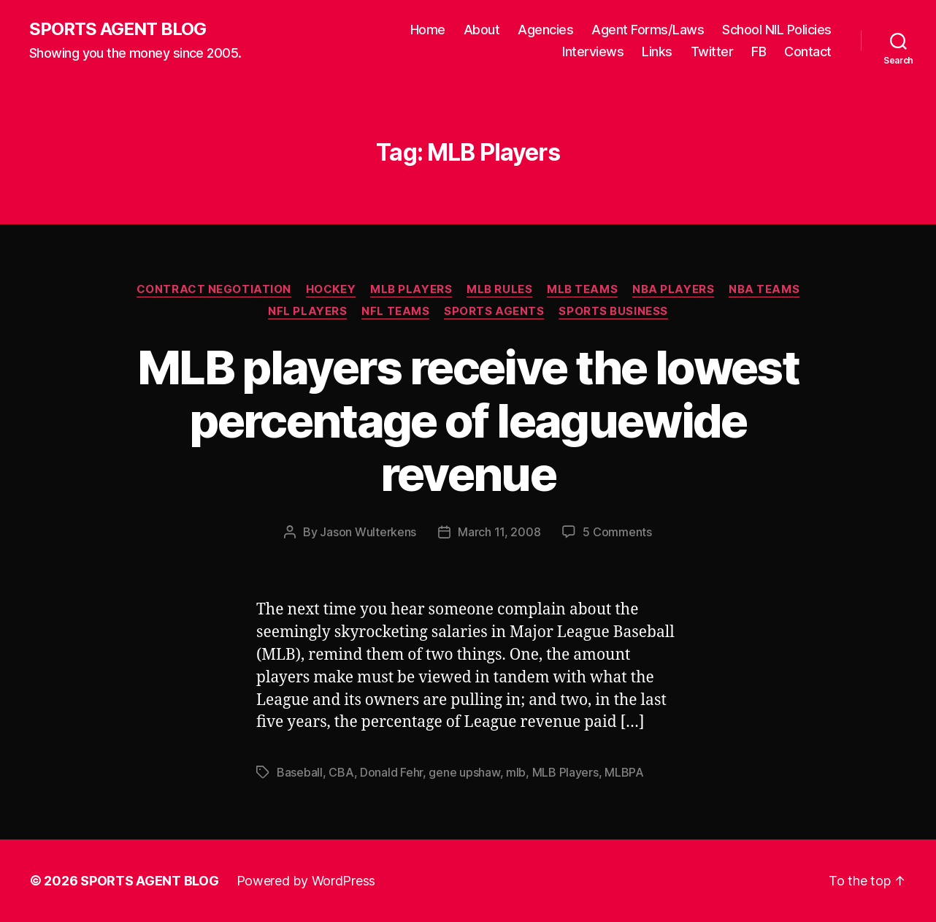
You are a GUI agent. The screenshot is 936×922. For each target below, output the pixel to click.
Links (657, 51)
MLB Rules (499, 289)
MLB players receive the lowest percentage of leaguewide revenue (468, 420)
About (482, 29)
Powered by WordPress (306, 880)
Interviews (593, 51)
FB (758, 51)
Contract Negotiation (214, 289)
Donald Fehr (391, 772)
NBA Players (673, 289)
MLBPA (624, 772)
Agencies (545, 29)
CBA (341, 772)
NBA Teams (764, 289)
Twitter (712, 51)
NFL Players (307, 311)
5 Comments (617, 532)
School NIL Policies (777, 29)
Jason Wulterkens (368, 532)
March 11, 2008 (499, 532)
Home (427, 29)
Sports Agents (494, 311)
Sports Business (613, 311)
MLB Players (411, 289)
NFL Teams (395, 311)
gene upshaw (464, 772)
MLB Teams (582, 289)
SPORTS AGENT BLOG (117, 29)
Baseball (300, 772)
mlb (516, 772)
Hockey (331, 289)
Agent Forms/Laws (647, 29)
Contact (808, 51)
